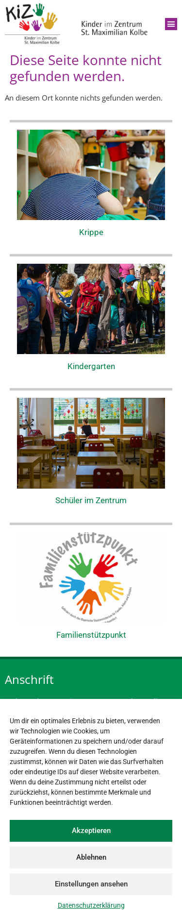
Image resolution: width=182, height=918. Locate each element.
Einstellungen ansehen (91, 884)
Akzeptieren (91, 830)
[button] (171, 24)
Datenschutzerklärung (91, 905)
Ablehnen (91, 857)
